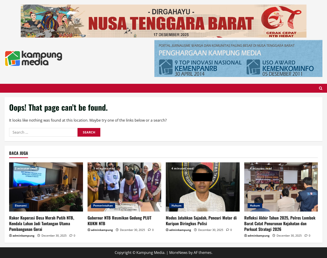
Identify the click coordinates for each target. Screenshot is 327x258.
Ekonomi (21, 205)
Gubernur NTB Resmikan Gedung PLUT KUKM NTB (119, 220)
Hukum (176, 205)
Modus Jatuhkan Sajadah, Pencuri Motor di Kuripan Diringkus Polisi (201, 220)
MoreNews (178, 252)
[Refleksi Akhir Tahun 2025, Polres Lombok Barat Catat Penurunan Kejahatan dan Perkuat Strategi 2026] (281, 187)
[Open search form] (320, 88)
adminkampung (23, 236)
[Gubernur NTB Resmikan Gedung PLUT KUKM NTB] (124, 187)
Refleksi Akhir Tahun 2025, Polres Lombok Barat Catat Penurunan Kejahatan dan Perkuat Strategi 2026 (279, 223)
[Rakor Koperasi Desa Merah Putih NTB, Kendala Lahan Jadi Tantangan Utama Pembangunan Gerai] (46, 187)
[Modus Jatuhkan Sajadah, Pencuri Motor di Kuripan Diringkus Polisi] (203, 187)
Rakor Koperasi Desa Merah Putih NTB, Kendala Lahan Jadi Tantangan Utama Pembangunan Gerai (41, 223)
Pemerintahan (103, 205)
